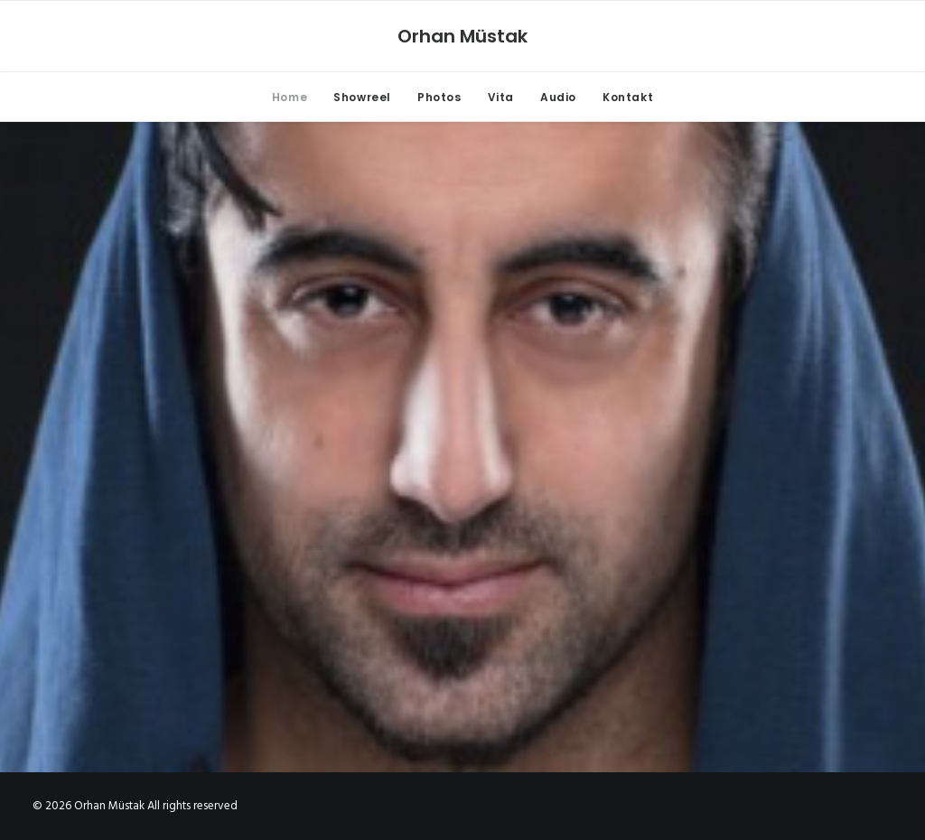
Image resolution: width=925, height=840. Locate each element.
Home (289, 97)
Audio (558, 97)
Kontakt (628, 97)
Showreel (362, 97)
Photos (439, 97)
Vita (501, 97)
